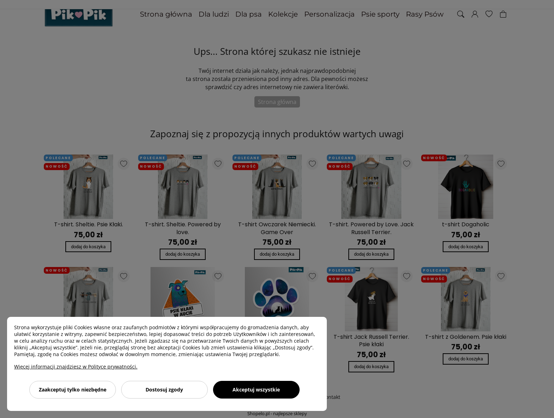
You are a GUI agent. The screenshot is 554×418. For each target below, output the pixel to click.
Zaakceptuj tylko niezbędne (72, 389)
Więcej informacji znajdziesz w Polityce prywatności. (75, 366)
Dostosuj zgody (164, 389)
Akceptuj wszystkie (256, 389)
